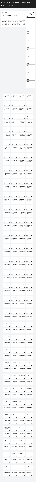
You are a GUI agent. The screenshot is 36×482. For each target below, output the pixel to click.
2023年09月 (28, 70)
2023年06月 (28, 72)
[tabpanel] (6, 97)
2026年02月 (28, 33)
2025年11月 (28, 38)
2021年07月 (28, 74)
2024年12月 (28, 49)
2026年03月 (28, 31)
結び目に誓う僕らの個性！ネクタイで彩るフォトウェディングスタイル (11, 6)
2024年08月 (28, 54)
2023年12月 (28, 65)
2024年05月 (28, 58)
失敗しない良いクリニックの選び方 (6, 2)
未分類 (5, 12)
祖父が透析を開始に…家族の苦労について (26, 2)
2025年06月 (28, 47)
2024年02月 (28, 61)
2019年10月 (28, 77)
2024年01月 (28, 63)
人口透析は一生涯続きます (16, 2)
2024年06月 (28, 56)
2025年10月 (28, 40)
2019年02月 (28, 79)
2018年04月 (28, 86)
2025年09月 (28, 42)
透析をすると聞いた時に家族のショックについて (8, 5)
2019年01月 (28, 81)
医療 (27, 16)
